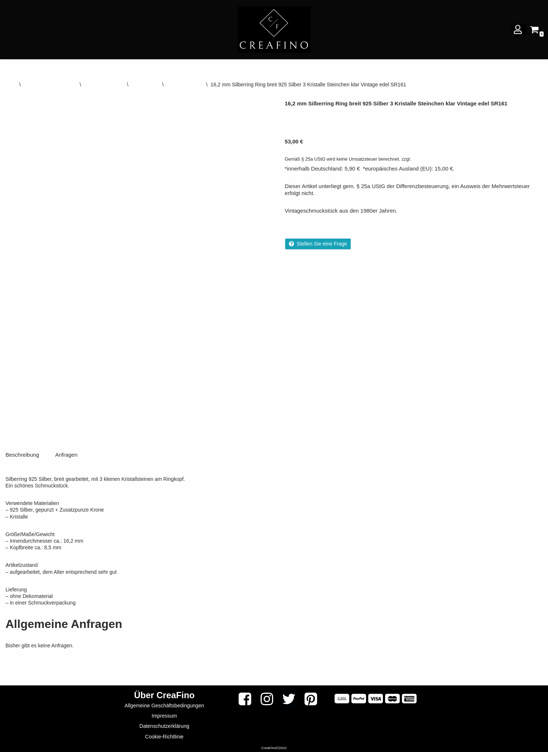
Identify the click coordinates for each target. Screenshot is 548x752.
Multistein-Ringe (185, 84)
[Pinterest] (311, 697)
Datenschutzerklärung (164, 725)
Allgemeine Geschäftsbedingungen (164, 704)
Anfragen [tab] (66, 453)
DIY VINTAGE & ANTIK (50, 84)
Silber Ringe (145, 84)
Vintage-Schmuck (104, 84)
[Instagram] (267, 697)
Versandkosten (427, 159)
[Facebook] (245, 697)
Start (10, 84)
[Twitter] (289, 697)
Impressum (164, 715)
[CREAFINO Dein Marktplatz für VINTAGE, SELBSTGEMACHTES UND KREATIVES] (274, 30)
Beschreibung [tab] (22, 453)
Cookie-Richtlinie (164, 735)
